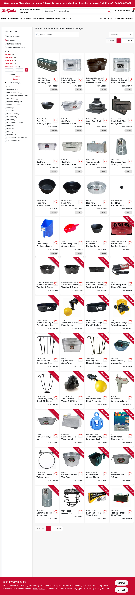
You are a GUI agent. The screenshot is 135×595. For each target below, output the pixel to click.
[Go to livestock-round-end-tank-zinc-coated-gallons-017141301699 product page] (72, 73)
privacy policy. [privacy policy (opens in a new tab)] (39, 589)
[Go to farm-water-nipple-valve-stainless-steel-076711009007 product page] (122, 428)
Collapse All (17, 76)
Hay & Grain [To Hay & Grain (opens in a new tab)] (38, 18)
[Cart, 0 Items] (132, 11)
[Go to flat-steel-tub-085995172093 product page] (47, 428)
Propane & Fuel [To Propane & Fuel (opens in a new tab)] (53, 18)
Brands (27, 18)
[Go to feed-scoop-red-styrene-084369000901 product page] (72, 237)
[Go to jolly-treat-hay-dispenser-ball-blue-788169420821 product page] (97, 428)
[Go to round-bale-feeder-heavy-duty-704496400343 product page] (122, 237)
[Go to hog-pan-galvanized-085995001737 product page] (97, 196)
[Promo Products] (6, 36)
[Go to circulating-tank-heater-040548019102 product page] (122, 276)
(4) (13, 105)
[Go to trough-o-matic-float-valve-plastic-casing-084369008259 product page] (122, 504)
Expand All (16, 79)
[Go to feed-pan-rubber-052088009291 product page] (47, 196)
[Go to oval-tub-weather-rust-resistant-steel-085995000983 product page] (72, 155)
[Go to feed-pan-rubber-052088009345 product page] (122, 196)
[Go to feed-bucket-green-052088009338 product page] (97, 466)
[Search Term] (77, 10)
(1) (12, 117)
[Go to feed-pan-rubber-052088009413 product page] (97, 237)
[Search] (109, 11)
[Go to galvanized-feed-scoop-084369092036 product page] (122, 155)
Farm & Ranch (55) (14, 83)
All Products (12, 40)
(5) (12, 99)
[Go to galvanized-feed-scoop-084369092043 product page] (47, 504)
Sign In (116, 11)
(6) (14, 93)
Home (3, 18)
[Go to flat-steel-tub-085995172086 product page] (122, 466)
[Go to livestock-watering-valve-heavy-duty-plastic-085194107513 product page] (122, 390)
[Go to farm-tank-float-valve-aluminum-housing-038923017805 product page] (72, 428)
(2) (13, 114)
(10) (12, 89)
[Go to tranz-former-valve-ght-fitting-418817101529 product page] (72, 390)
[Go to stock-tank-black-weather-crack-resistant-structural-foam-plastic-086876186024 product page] (97, 276)
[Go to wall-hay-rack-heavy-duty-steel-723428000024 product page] (47, 352)
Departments (14, 18)
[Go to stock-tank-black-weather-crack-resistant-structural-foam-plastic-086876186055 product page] (47, 276)
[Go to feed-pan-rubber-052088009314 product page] (47, 114)
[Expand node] (5, 82)
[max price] (19, 70)
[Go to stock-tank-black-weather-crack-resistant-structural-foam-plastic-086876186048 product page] (72, 276)
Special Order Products (16, 47)
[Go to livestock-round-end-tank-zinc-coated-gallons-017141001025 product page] (122, 73)
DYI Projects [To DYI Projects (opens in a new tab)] (106, 18)
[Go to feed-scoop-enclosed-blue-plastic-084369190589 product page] (47, 237)
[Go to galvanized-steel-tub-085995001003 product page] (72, 466)
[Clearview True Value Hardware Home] (9, 11)
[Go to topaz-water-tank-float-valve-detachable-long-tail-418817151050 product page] (72, 314)
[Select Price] (26, 70)
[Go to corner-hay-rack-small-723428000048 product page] (47, 390)
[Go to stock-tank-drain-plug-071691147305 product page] (97, 114)
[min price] (9, 70)
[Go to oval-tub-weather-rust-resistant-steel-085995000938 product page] (47, 155)
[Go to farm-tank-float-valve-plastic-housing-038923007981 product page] (97, 504)
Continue (121, 583)
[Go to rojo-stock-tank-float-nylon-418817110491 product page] (97, 390)
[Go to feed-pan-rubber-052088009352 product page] (72, 196)
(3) (10, 111)
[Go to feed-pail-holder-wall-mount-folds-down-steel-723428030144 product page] (47, 466)
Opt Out (121, 590)
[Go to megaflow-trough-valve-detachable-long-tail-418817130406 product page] (122, 314)
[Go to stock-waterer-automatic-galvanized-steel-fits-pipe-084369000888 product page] (122, 352)
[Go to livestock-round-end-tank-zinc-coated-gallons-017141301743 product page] (47, 73)
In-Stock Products (14, 43)
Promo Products (13, 36)
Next (130, 41)
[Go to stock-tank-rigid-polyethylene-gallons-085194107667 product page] (47, 314)
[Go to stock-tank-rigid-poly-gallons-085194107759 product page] (97, 314)
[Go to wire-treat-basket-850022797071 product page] (72, 504)
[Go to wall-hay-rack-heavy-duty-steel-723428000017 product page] (97, 352)
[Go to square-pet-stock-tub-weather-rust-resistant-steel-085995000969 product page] (72, 352)
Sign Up (126, 11)
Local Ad (66, 18)
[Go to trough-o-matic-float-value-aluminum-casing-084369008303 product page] (97, 155)
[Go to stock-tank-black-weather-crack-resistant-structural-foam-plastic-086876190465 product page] (97, 73)
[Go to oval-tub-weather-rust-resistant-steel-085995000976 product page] (72, 114)
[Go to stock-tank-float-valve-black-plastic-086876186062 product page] (122, 114)
